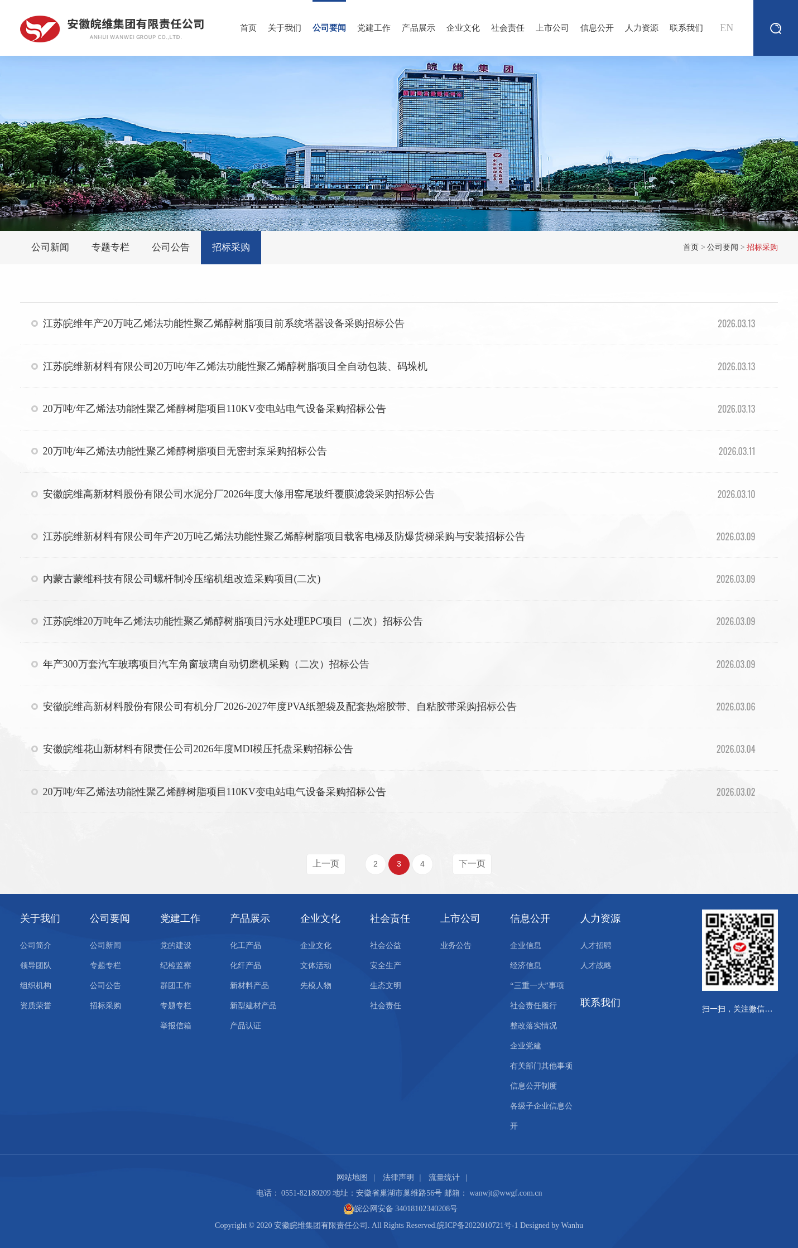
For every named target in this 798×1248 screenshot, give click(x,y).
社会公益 (385, 945)
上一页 (326, 863)
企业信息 (525, 945)
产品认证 (245, 1026)
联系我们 (686, 27)
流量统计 (444, 1177)
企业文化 (463, 27)
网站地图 (352, 1177)
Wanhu (572, 1225)
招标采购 (231, 247)
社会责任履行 (533, 1006)
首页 (248, 27)
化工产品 (245, 945)
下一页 (472, 863)
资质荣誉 (35, 1006)
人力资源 (641, 27)
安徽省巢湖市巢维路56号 (399, 1193)
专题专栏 (110, 247)
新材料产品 (249, 985)
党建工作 (374, 27)
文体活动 (315, 965)
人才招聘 (596, 945)
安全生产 (385, 965)
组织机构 (35, 985)
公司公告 (171, 247)
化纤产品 (245, 965)
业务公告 (456, 945)
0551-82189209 (306, 1193)
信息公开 (597, 27)
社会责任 (508, 27)
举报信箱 (175, 1026)
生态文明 (385, 985)
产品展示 (418, 27)
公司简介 (35, 945)
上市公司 (552, 27)
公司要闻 (329, 16)
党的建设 (175, 945)
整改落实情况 (533, 1026)
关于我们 (284, 27)
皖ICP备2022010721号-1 (477, 1225)
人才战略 (596, 965)
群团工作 (175, 985)
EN (726, 27)
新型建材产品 (253, 1006)
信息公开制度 (533, 1086)
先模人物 (315, 985)
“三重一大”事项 (537, 985)
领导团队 (35, 965)
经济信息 (525, 965)
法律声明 (398, 1177)
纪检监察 (175, 965)
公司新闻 (50, 247)
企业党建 (525, 1046)
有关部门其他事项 (541, 1066)
